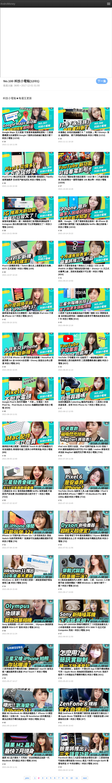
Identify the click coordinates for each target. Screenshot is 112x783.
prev (27, 778)
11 (77, 778)
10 (71, 778)
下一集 (101, 81)
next (85, 778)
